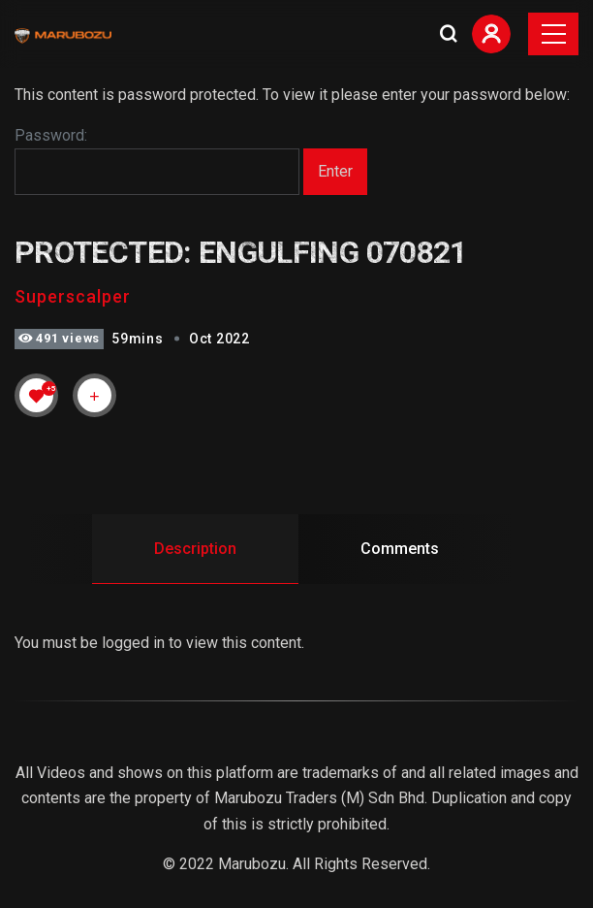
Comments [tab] (399, 548)
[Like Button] (36, 395)
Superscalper (73, 296)
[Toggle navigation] (553, 34)
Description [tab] (195, 548)
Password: (157, 161)
